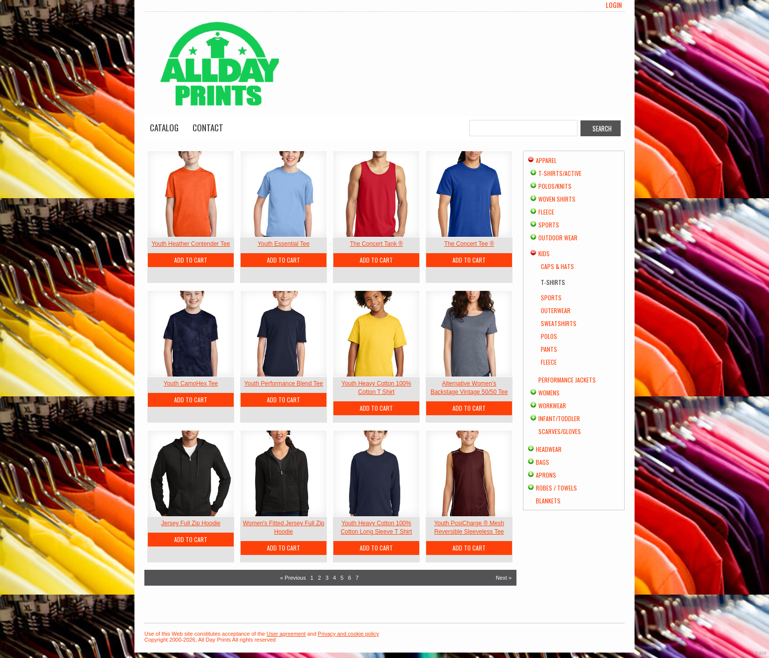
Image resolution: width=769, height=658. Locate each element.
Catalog (164, 127)
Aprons (546, 475)
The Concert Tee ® (469, 243)
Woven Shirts (557, 199)
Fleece (546, 212)
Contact (207, 127)
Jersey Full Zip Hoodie (190, 523)
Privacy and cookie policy (349, 634)
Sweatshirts (559, 323)
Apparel (546, 160)
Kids (544, 253)
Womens (549, 392)
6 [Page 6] (349, 578)
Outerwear (556, 310)
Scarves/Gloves (559, 431)
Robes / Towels (556, 488)
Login (614, 5)
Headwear (549, 449)
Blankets (548, 500)
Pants (549, 349)
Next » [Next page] (504, 578)
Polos (549, 336)
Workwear (552, 405)
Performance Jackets (567, 380)
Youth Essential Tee (283, 243)
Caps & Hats (557, 266)
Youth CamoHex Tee (191, 383)
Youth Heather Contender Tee (190, 243)
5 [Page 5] (341, 578)
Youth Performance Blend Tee (283, 383)
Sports (548, 224)
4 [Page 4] (334, 578)
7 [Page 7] (357, 578)
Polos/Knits (555, 186)
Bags (542, 462)
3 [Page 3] (326, 578)
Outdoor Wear (557, 237)
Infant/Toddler (559, 418)
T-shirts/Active (559, 173)
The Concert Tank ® (376, 243)
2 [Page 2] (319, 578)
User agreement (286, 634)
